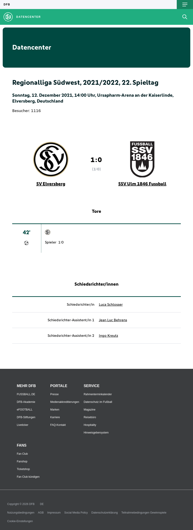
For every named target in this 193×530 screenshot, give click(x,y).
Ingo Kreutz (108, 335)
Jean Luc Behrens (113, 320)
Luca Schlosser (111, 304)
